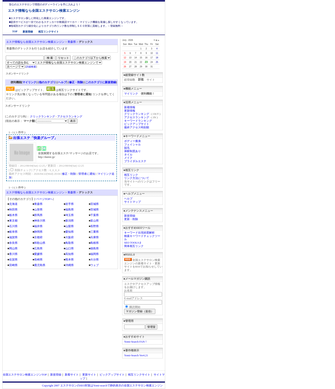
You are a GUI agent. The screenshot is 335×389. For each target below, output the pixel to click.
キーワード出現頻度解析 (139, 232)
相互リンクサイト (48, 31)
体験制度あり (132, 151)
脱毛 (127, 147)
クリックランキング (136, 113)
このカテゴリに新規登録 (100, 82)
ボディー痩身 (132, 141)
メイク (128, 157)
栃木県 (13, 215)
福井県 (38, 226)
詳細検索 (31, 66)
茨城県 (94, 209)
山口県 (69, 248)
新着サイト (72, 374)
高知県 (69, 254)
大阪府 (69, 237)
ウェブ (94, 265)
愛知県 (69, 231)
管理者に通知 (86, 173)
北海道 (13, 204)
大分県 (94, 259)
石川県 (13, 226)
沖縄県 (69, 265)
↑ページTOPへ (44, 199)
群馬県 (38, 215)
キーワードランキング (138, 120)
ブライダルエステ (135, 161)
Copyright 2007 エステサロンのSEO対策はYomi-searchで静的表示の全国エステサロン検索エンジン (102, 385)
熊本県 (69, 259)
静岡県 (38, 231)
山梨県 (69, 226)
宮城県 (94, 204)
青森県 (72, 41)
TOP (14, 31)
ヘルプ (128, 198)
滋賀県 (13, 237)
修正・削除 (76, 82)
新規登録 (28, 31)
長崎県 (38, 259)
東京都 (13, 220)
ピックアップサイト (136, 124)
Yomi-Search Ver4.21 (136, 355)
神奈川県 (39, 220)
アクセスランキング (136, 117)
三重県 (94, 231)
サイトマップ (132, 201)
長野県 (94, 226)
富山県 (94, 220)
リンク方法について (136, 178)
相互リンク (131, 174)
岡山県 (13, 248)
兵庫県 (94, 237)
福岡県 (94, 254)
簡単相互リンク (134, 246)
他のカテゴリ (47, 82)
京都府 (38, 237)
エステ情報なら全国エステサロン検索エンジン (44, 10)
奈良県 (13, 242)
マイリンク (131, 93)
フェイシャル (132, 144)
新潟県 (69, 220)
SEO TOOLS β (132, 242)
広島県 (38, 248)
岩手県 (69, 204)
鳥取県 (69, 242)
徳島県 (94, 248)
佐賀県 (13, 259)
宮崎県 (13, 265)
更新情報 (129, 110)
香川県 (13, 254)
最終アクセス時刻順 (136, 127)
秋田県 (13, 209)
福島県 (69, 209)
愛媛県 (38, 254)
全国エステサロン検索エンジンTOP (25, 374)
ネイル (128, 154)
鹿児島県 (39, 265)
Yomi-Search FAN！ (135, 341)
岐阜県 (13, 231)
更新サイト (89, 374)
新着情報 (129, 107)
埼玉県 (69, 215)
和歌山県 (39, 242)
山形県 (38, 209)
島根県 (94, 242)
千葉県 (94, 215)
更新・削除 (131, 219)
